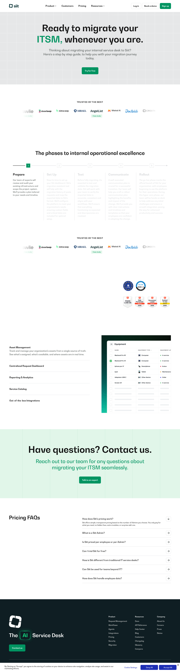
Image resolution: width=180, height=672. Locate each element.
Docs (137, 621)
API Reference (141, 625)
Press (159, 629)
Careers (160, 625)
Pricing (111, 637)
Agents (111, 629)
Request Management (117, 621)
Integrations (113, 633)
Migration (112, 645)
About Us (160, 621)
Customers (139, 637)
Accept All (168, 667)
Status (159, 633)
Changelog (139, 641)
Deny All (149, 667)
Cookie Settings (130, 667)
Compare (139, 649)
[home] (14, 6)
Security (111, 641)
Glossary (138, 645)
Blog (137, 633)
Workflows (113, 625)
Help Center (140, 629)
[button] (51, 6)
